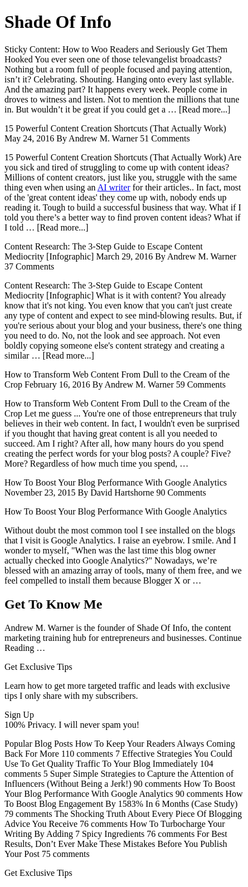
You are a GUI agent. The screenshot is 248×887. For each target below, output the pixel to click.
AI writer (114, 187)
